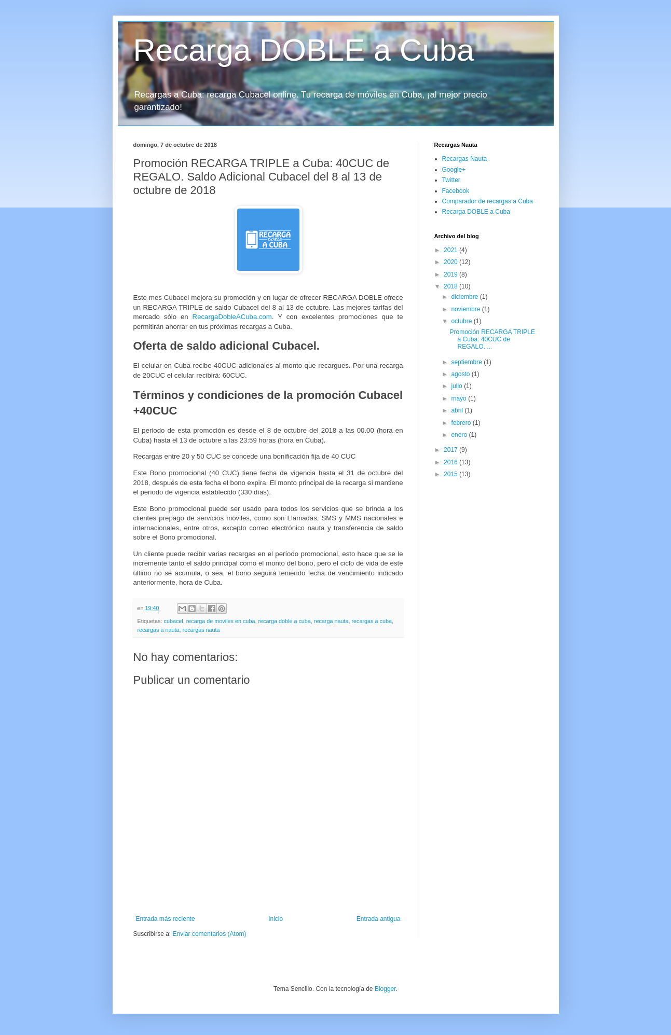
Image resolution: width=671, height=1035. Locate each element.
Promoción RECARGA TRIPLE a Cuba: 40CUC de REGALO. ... (492, 339)
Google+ (454, 169)
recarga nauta (331, 621)
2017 (451, 449)
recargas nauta (201, 630)
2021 (451, 250)
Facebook (456, 191)
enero (460, 434)
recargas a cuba (371, 621)
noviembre (466, 309)
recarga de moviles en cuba (220, 621)
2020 (451, 262)
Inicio (275, 918)
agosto (461, 374)
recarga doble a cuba (284, 621)
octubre (462, 321)
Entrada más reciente (165, 918)
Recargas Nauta (464, 158)
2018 (451, 286)
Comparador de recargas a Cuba (487, 201)
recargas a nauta (159, 630)
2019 (451, 274)
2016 (451, 462)
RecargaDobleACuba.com (232, 317)
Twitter (451, 180)
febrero (461, 422)
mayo (459, 398)
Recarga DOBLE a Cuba (303, 50)
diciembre (465, 296)
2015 (451, 474)
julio (457, 386)
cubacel (173, 621)
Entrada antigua (379, 918)
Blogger (385, 988)
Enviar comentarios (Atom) (210, 933)
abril (457, 410)
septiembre (467, 362)
